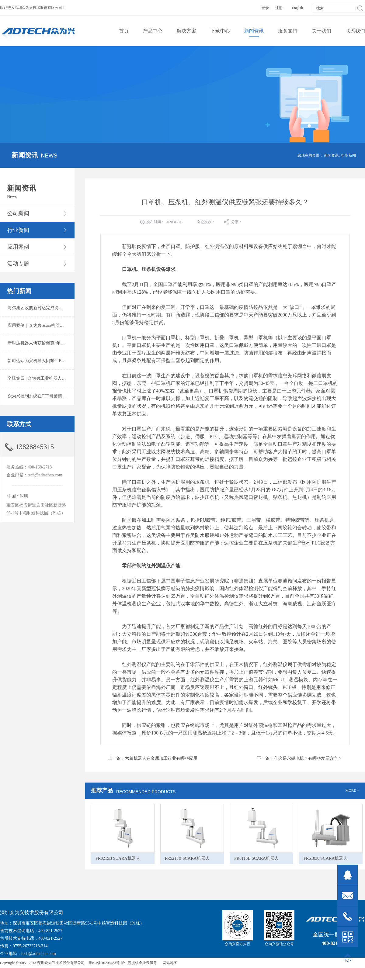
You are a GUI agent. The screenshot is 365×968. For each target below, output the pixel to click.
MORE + (352, 790)
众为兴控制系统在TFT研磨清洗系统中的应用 (50, 396)
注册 (279, 8)
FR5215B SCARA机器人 (187, 858)
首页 (124, 30)
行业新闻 (348, 155)
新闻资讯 (331, 155)
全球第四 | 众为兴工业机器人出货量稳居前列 (50, 378)
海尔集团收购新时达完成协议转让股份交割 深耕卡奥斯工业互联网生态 (74, 308)
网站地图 (169, 963)
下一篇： (299, 758)
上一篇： (152, 758)
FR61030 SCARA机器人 (325, 858)
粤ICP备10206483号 (104, 963)
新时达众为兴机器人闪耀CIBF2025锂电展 (46, 360)
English (297, 8)
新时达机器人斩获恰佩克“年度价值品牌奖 (47, 343)
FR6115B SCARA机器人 (256, 858)
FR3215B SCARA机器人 (118, 858)
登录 (265, 8)
